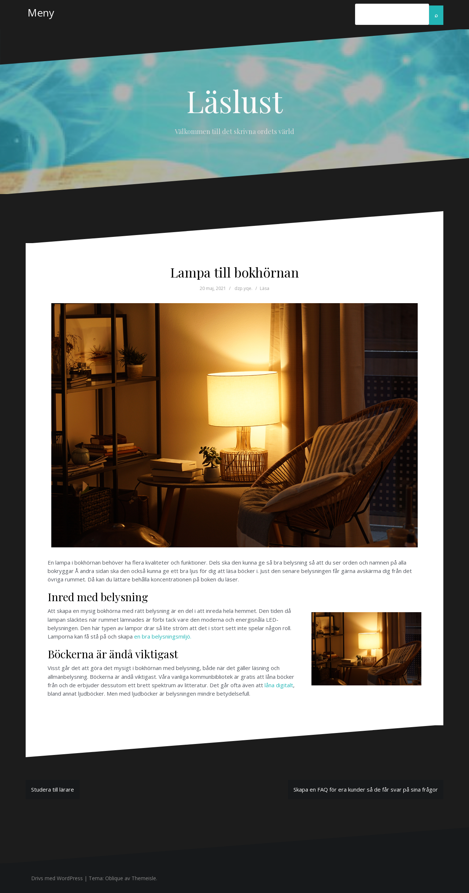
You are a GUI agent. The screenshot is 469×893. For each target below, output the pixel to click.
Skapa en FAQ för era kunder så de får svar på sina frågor (365, 789)
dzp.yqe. (243, 288)
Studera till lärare (52, 789)
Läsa (264, 288)
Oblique (114, 878)
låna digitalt (279, 685)
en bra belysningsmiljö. (162, 636)
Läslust (234, 101)
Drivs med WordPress (57, 878)
